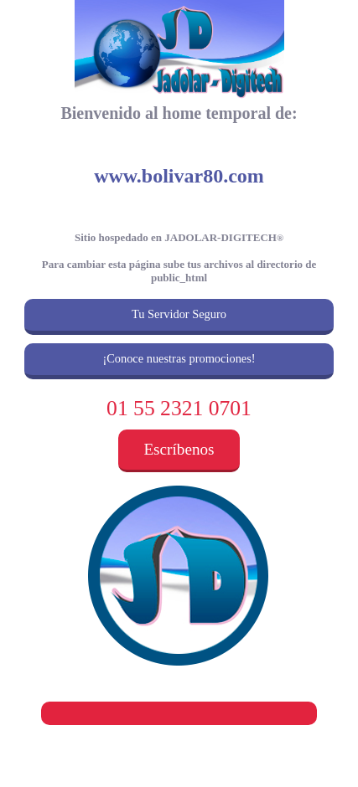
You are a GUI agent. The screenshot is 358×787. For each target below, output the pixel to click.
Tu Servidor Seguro (179, 314)
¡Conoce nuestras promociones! (178, 358)
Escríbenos (178, 449)
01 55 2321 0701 (179, 408)
